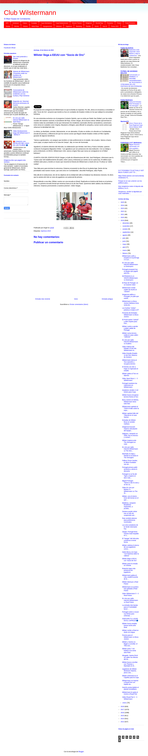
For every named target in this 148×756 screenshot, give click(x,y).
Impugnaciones (47, 26)
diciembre (126, 223)
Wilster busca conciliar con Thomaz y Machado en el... (130, 664)
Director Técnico (77, 23)
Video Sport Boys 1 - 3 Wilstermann (130, 379)
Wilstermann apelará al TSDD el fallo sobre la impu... (130, 408)
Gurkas (8, 26)
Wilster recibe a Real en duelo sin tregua (130, 631)
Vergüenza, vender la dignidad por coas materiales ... (130, 192)
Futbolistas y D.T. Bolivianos (131, 143)
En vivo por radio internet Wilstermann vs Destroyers (130, 264)
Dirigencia (89, 23)
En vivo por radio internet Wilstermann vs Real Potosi (130, 600)
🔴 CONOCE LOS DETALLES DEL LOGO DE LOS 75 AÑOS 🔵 (21, 143)
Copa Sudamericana (62, 23)
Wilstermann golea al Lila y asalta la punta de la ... (130, 577)
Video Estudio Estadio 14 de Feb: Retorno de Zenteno (129, 355)
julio (124, 238)
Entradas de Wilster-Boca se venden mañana (129, 422)
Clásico (25, 23)
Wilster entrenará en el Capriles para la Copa (130, 676)
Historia (25, 26)
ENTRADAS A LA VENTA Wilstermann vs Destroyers (130, 278)
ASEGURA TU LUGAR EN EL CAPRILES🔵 (130, 619)
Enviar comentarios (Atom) (79, 304)
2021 (123, 214)
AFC (7, 23)
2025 (123, 202)
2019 (123, 220)
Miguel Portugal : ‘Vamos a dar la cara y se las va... (130, 482)
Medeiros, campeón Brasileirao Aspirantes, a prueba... (129, 505)
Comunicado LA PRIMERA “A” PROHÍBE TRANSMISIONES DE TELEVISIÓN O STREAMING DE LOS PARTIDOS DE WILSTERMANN (131, 80)
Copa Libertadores (46, 23)
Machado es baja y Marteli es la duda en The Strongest (130, 455)
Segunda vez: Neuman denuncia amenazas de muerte (21, 103)
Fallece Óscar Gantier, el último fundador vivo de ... (130, 462)
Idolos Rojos (35, 26)
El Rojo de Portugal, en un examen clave (130, 284)
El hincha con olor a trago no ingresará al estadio (130, 368)
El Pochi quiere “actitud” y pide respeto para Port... (130, 321)
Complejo (34, 23)
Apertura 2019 (46, 231)
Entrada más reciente (42, 299)
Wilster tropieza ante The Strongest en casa (129, 442)
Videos (124, 26)
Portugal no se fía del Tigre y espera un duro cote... (129, 476)
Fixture (119, 23)
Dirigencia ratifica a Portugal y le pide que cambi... (130, 296)
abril (124, 247)
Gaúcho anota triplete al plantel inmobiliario (130, 688)
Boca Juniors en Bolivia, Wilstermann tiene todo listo (130, 401)
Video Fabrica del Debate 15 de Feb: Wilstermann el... (129, 348)
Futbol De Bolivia (127, 48)
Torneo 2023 (115, 26)
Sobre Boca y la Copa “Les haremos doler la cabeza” (130, 554)
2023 (123, 208)
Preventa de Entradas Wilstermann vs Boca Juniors (130, 315)
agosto (125, 235)
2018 (123, 706)
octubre (125, 229)
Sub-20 (105, 26)
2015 (123, 715)
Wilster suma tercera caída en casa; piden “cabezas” (130, 335)
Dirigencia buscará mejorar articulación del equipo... (129, 428)
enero (124, 703)
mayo (124, 244)
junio (124, 241)
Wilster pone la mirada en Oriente (130, 564)
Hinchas (16, 26)
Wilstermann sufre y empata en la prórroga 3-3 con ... (130, 258)
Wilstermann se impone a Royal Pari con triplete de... (130, 682)
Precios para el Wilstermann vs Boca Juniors (130, 637)
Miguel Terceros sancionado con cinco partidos (134, 146)
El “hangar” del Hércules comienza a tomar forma (130, 540)
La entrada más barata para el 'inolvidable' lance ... (130, 607)
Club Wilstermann (30, 12)
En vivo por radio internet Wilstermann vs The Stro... (130, 449)
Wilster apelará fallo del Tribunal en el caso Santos (130, 415)
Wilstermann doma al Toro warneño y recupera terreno (129, 362)
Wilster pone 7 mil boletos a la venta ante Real (129, 650)
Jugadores (69, 26)
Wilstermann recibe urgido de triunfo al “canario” (129, 289)
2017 (123, 709)
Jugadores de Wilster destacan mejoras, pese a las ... (129, 671)
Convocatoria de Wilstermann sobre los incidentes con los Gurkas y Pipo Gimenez (21, 92)
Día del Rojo (99, 23)
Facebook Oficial (9, 48)
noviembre (126, 226)
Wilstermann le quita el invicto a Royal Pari (130, 693)
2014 (123, 718)
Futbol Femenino (130, 23)
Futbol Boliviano (127, 100)
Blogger (81, 751)
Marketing (79, 26)
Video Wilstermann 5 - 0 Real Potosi (130, 594)
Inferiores (59, 26)
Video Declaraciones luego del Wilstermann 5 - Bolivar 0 (21, 133)
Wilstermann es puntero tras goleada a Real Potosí (130, 589)
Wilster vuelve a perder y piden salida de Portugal (130, 328)
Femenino (110, 23)
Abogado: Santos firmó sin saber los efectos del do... (130, 657)
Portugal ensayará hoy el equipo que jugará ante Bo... (130, 271)
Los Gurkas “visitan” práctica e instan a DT (130, 309)
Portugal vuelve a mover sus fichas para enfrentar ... (130, 614)
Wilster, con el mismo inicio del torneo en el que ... (130, 498)
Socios (97, 26)
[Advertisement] (70, 36)
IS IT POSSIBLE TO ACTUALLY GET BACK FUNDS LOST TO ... (131, 171)
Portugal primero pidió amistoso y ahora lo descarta (129, 469)
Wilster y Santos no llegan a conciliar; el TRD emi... (129, 644)
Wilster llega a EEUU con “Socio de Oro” (129, 559)
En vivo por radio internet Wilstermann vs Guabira (130, 342)
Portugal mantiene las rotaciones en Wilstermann (129, 385)
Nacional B (125, 121)
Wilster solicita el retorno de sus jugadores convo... (130, 547)
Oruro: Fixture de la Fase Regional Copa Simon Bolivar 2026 (135, 125)
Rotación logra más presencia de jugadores (129, 570)
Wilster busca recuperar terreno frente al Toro (130, 396)
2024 (123, 205)
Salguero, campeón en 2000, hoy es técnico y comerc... (130, 435)
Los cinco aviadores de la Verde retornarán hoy (130, 527)
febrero (125, 253)
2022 (123, 211)
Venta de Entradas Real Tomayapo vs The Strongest (135, 104)
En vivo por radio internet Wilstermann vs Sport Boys (21, 120)
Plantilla (88, 26)
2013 (123, 722)
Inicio (76, 299)
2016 (123, 712)
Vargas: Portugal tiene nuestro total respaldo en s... (130, 533)
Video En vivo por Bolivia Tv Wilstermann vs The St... (129, 490)
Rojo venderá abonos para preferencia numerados (129, 520)
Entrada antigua (107, 299)
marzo (124, 250)
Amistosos (16, 23)
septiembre (126, 232)
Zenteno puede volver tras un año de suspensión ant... (129, 513)
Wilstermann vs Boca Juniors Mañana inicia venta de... (130, 303)
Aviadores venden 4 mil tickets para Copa (130, 391)
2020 (123, 217)
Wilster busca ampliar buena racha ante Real (129, 625)
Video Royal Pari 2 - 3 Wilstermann (129, 698)
